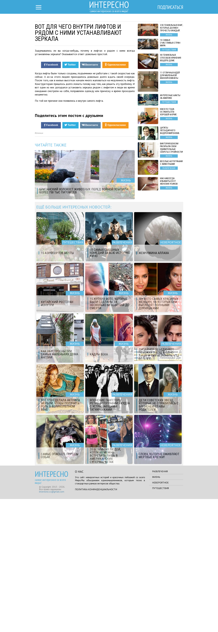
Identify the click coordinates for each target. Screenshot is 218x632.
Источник (39, 266)
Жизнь (156, 610)
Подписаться (170, 7)
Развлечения (160, 604)
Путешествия (160, 621)
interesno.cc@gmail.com (51, 624)
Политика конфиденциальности (96, 622)
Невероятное (160, 615)
